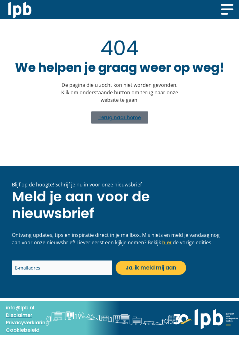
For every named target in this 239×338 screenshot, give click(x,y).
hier (167, 242)
